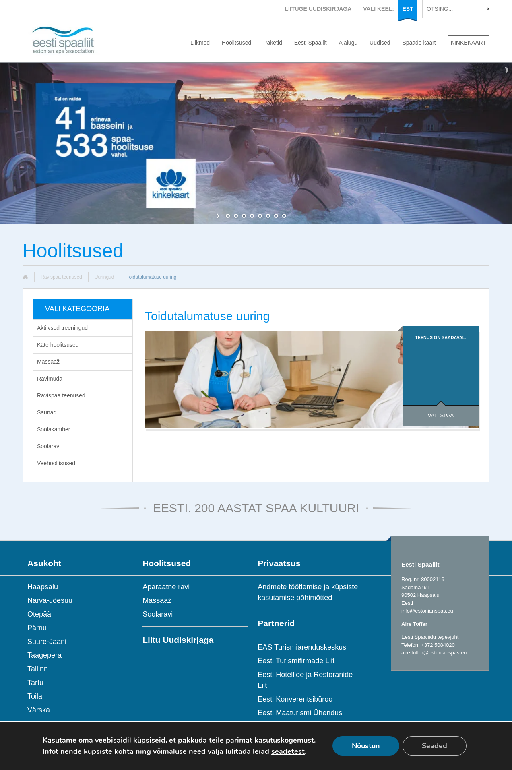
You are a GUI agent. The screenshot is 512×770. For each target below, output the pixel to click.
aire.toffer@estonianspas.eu (434, 653)
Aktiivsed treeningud (62, 328)
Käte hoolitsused (58, 345)
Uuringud (104, 277)
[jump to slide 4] (252, 216)
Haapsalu (42, 587)
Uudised (380, 42)
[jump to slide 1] (228, 216)
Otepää (39, 614)
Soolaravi (48, 446)
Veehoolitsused (56, 463)
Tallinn (37, 669)
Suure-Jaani (46, 642)
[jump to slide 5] (260, 216)
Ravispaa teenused (61, 277)
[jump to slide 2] (236, 216)
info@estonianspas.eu (427, 611)
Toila (34, 696)
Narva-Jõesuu (49, 600)
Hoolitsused (236, 42)
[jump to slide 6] (268, 216)
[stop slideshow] (293, 216)
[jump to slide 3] (244, 216)
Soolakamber (53, 429)
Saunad (46, 412)
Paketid (272, 42)
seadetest (288, 751)
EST (407, 9)
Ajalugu (348, 42)
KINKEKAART (468, 42)
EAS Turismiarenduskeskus (302, 647)
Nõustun (366, 746)
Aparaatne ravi (166, 587)
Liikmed (200, 42)
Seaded (434, 746)
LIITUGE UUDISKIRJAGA (318, 9)
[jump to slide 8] (284, 216)
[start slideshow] (219, 216)
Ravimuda (49, 378)
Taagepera (44, 655)
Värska (38, 710)
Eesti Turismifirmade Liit (296, 661)
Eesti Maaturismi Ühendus (300, 713)
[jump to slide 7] (276, 216)
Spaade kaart (419, 42)
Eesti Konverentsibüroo (295, 699)
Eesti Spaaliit (310, 42)
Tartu (35, 683)
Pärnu (37, 628)
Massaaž (48, 361)
